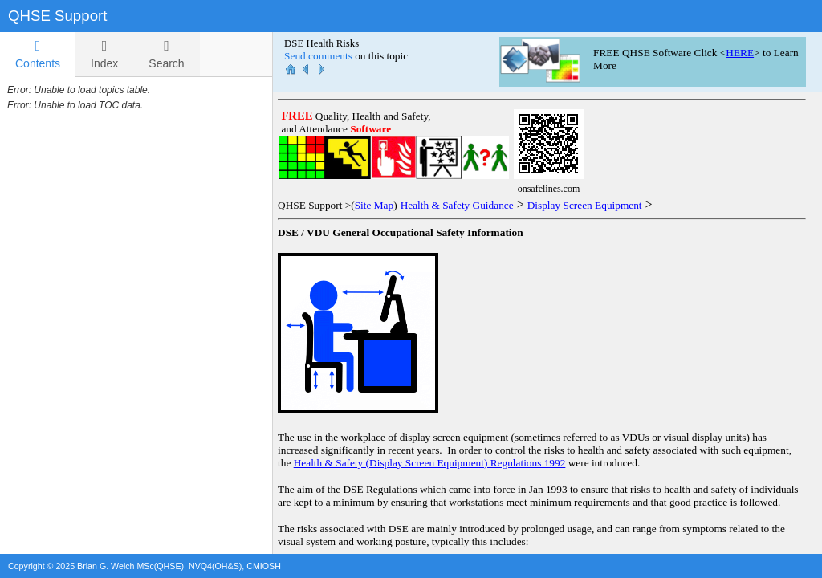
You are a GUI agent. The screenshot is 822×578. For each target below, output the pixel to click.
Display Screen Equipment (584, 205)
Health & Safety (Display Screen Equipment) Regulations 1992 (430, 463)
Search (166, 54)
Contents (37, 54)
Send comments (318, 56)
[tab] (37, 54)
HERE (740, 53)
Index (104, 54)
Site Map (374, 205)
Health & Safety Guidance (457, 205)
